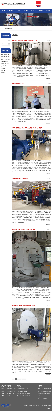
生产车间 (2, 393)
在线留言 (41, 10)
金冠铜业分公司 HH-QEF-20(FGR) (23, 393)
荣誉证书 (2, 391)
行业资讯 (3, 43)
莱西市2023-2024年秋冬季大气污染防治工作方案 (23, 229)
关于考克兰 (3, 386)
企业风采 (2, 395)
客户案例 (33, 10)
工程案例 (19, 386)
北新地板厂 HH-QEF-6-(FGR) (22, 388)
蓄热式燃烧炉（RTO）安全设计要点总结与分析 (23, 305)
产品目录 (9, 386)
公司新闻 (3, 40)
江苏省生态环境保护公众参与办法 (20, 178)
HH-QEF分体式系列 (10, 393)
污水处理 (8, 395)
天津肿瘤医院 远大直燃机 (22, 391)
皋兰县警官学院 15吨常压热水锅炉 (23, 395)
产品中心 (26, 10)
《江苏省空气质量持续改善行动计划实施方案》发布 (24, 40)
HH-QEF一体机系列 (10, 390)
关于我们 (11, 10)
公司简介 (2, 388)
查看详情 (48, 78)
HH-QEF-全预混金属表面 (11, 391)
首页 (6, 28)
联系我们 (48, 10)
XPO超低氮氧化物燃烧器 (11, 388)
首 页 (3, 10)
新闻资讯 (19, 10)
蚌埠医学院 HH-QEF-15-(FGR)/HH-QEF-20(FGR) (23, 390)
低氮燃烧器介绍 (3, 390)
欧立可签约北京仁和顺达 (18, 83)
